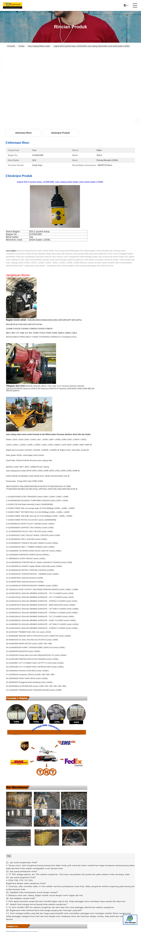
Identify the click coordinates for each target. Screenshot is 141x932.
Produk (21, 46)
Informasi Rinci (23, 133)
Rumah (11, 46)
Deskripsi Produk (60, 133)
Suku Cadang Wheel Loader (39, 46)
